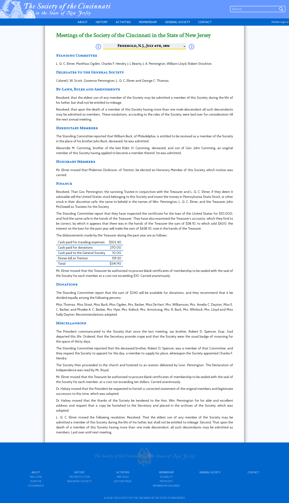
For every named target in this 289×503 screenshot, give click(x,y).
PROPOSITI (166, 481)
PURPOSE (35, 481)
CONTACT (205, 22)
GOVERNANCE (36, 485)
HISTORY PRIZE (123, 481)
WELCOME (36, 476)
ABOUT (83, 22)
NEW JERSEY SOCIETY (79, 481)
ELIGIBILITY (166, 476)
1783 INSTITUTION (79, 476)
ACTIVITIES (123, 22)
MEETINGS (123, 476)
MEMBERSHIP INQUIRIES (166, 485)
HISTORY (102, 22)
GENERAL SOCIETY (177, 22)
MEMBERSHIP (148, 22)
